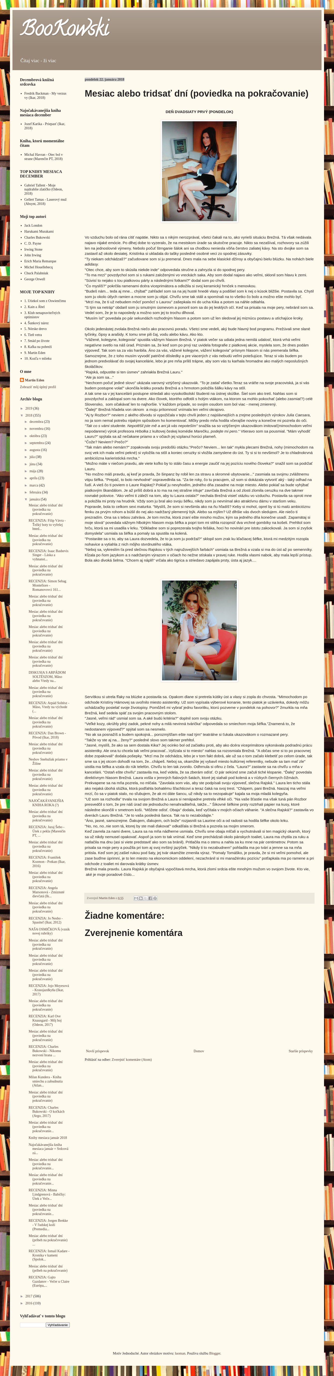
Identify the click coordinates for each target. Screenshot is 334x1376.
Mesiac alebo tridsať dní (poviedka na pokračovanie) (46, 509)
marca (34, 485)
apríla (33, 478)
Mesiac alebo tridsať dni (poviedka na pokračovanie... (46, 1164)
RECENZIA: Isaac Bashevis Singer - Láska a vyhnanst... (48, 555)
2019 (29, 408)
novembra (36, 429)
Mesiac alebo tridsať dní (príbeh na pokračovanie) (48, 1268)
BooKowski (64, 30)
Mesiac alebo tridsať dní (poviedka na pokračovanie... (46, 1127)
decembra (36, 422)
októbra (35, 436)
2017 (29, 1296)
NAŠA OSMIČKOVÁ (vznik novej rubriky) (49, 931)
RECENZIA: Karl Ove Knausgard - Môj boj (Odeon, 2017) (45, 1020)
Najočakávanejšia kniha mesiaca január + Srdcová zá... (48, 1149)
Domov (199, 1051)
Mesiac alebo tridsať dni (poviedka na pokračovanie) (46, 646)
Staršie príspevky (301, 1051)
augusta (35, 450)
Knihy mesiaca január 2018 (48, 1138)
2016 (29, 1303)
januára (35, 499)
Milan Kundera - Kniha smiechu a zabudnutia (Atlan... (46, 1081)
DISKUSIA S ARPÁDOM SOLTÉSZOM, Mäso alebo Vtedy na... (47, 677)
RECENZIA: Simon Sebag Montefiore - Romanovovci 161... (47, 585)
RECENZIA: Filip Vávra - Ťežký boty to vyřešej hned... (47, 525)
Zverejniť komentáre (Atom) (132, 1060)
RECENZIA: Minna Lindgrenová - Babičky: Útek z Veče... (47, 1194)
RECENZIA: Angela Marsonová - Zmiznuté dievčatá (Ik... (46, 892)
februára (35, 492)
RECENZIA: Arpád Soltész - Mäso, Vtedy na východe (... (49, 707)
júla (32, 457)
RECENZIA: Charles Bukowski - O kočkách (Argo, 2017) (47, 1112)
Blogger (214, 1353)
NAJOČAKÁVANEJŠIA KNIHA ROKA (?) (46, 803)
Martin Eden (34, 380)
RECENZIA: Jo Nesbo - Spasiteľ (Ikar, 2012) (46, 920)
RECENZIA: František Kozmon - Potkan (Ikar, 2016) (47, 862)
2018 (29, 415)
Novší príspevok (97, 1051)
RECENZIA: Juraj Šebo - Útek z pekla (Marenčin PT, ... (47, 831)
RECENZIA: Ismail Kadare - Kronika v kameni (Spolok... (49, 1255)
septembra (37, 443)
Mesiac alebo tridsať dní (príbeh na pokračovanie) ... (48, 1240)
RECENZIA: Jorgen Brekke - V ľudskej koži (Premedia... (48, 1225)
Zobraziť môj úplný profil (38, 387)
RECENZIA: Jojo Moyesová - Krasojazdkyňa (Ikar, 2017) (49, 990)
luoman (180, 1353)
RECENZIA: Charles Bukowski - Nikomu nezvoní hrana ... (45, 1051)
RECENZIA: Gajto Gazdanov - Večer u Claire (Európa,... (49, 1281)
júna (32, 464)
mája (33, 471)
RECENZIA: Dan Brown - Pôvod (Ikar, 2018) (47, 735)
